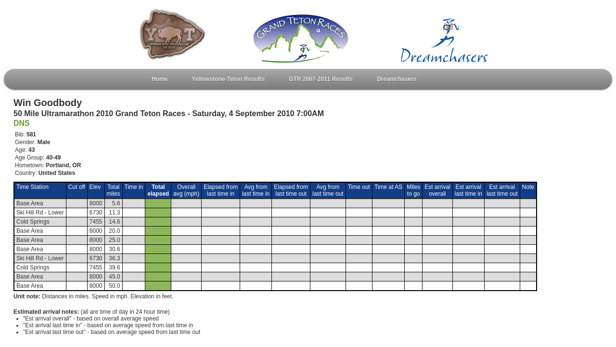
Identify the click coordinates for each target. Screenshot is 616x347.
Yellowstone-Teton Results (228, 79)
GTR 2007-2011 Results (321, 79)
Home (159, 79)
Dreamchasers (397, 79)
